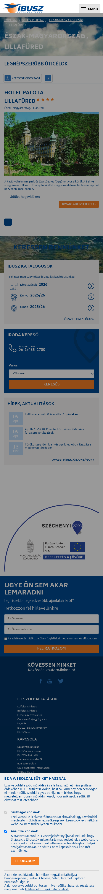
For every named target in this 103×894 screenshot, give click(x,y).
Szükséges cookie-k (25, 813)
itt (88, 796)
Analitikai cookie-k (24, 832)
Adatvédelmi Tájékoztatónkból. (47, 889)
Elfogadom (25, 861)
